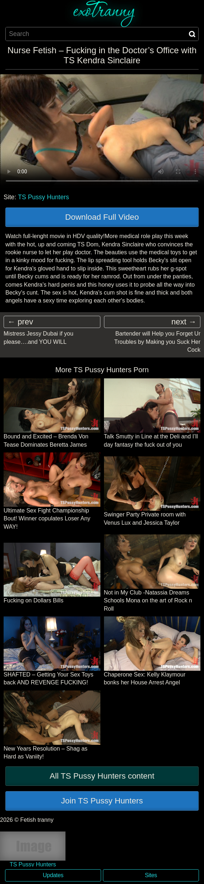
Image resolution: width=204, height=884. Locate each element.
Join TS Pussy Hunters (102, 800)
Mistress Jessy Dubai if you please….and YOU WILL (38, 338)
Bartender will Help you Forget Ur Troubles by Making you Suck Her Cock (157, 342)
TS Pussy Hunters (43, 197)
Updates (53, 875)
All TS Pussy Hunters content (102, 775)
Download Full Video (102, 217)
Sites (151, 875)
